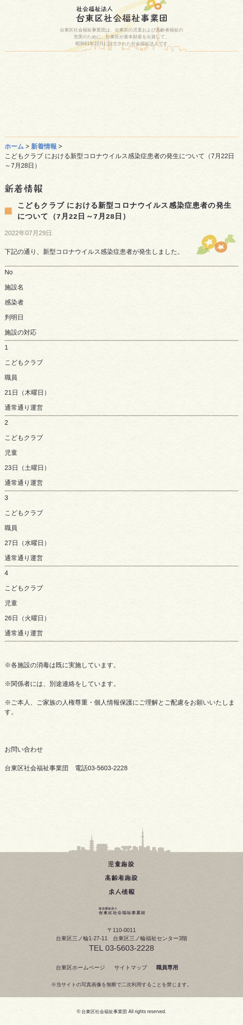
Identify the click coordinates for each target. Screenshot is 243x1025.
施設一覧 (181, 65)
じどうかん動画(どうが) (64, 104)
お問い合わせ (62, 84)
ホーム (68, 65)
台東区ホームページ (80, 967)
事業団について (181, 104)
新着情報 (44, 146)
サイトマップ (130, 967)
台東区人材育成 (183, 84)
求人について (62, 123)
